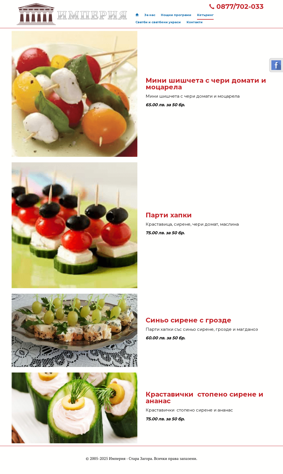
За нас (149, 15)
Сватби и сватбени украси (158, 22)
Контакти (195, 22)
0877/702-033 (236, 6)
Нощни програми (176, 15)
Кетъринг (205, 15)
